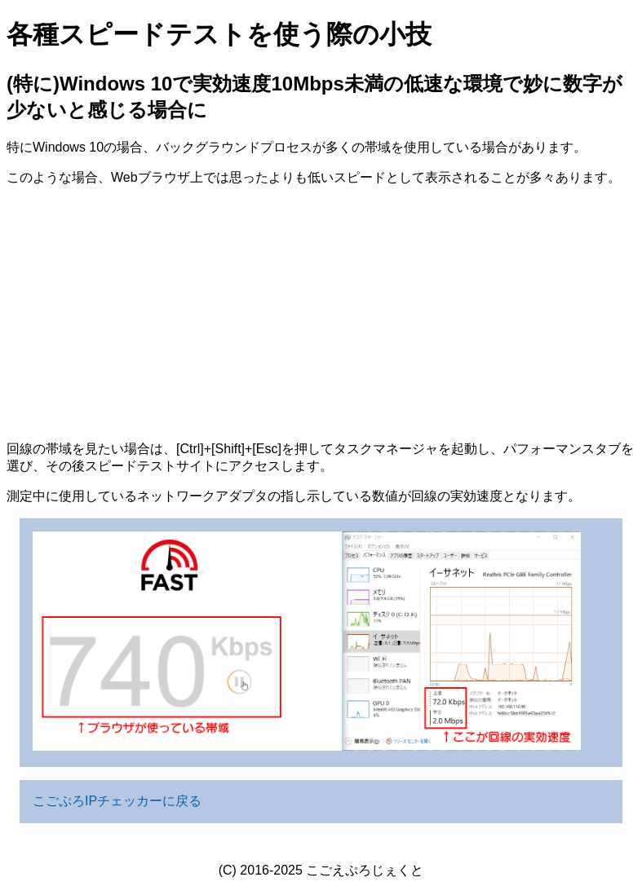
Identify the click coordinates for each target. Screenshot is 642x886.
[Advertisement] (321, 314)
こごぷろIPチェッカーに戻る (117, 801)
